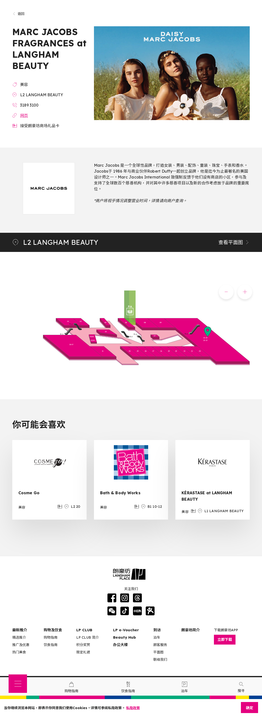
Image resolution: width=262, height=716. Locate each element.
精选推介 (19, 637)
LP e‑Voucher (126, 630)
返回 (18, 14)
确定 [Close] (249, 707)
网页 (24, 115)
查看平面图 (234, 242)
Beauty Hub (124, 637)
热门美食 (19, 652)
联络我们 (160, 659)
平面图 (158, 652)
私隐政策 (133, 708)
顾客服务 (160, 645)
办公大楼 (120, 644)
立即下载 (224, 639)
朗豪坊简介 (190, 630)
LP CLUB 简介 (87, 637)
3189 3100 (29, 105)
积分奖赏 (83, 645)
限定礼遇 (83, 652)
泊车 (156, 637)
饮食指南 (50, 645)
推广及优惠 (20, 645)
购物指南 (50, 637)
